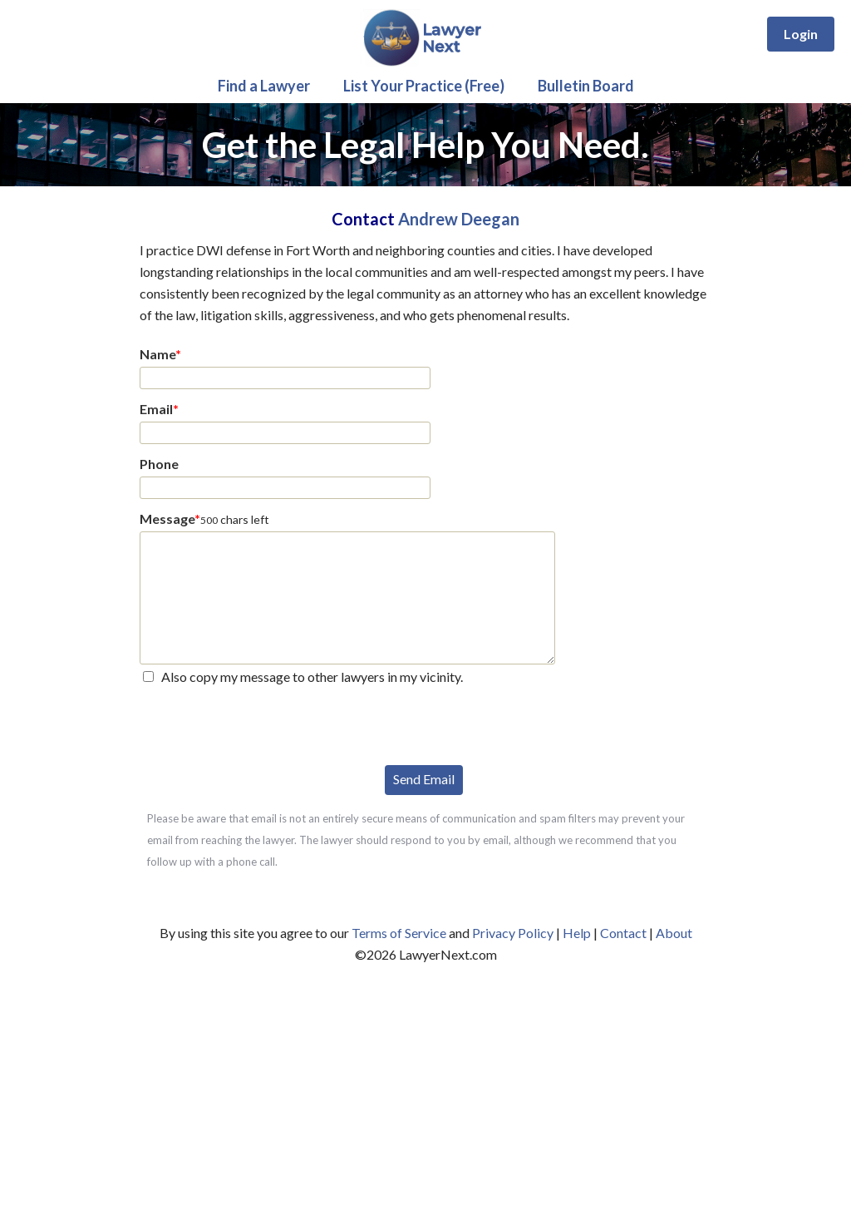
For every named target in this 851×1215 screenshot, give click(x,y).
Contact (623, 933)
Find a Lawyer (264, 86)
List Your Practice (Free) (423, 86)
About (674, 933)
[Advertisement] (425, 1090)
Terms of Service (399, 933)
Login (801, 34)
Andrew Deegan (458, 219)
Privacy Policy (512, 933)
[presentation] (266, 723)
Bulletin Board (586, 86)
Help (577, 933)
